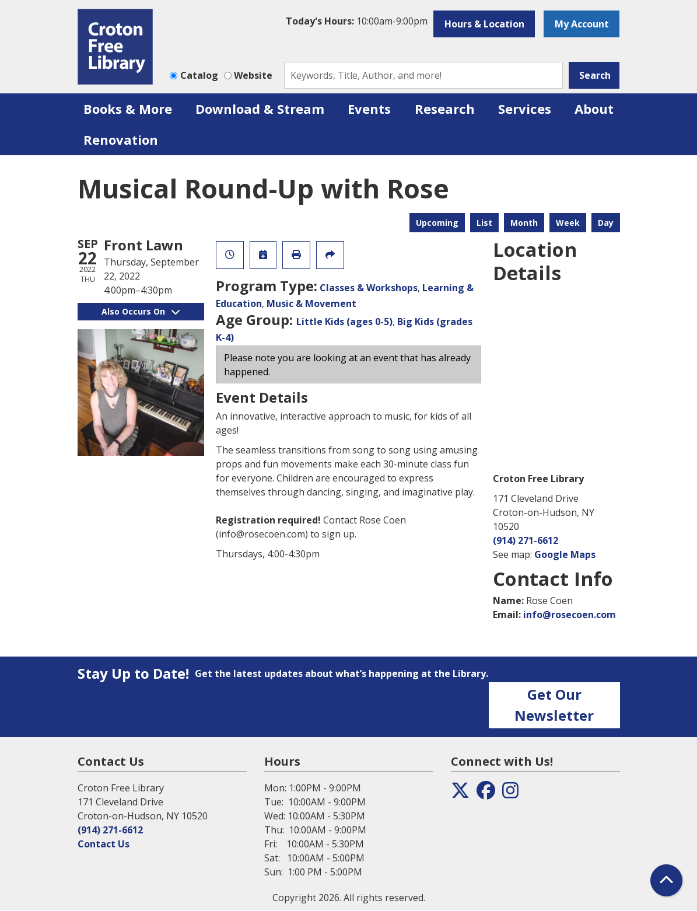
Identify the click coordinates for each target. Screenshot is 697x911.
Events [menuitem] (369, 108)
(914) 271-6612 (525, 540)
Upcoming (437, 222)
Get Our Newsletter (554, 705)
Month (524, 222)
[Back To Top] (666, 880)
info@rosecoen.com (569, 614)
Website (253, 75)
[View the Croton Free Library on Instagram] (510, 793)
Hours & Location (484, 24)
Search (595, 75)
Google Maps (565, 554)
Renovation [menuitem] (120, 139)
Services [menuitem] (524, 108)
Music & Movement (311, 303)
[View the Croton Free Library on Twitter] (460, 793)
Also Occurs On (140, 311)
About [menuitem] (594, 108)
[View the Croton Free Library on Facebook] (486, 793)
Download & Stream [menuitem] (259, 108)
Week (568, 222)
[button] (357, 21)
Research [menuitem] (445, 108)
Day (606, 222)
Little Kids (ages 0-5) (344, 321)
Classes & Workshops (369, 287)
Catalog (199, 75)
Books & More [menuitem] (127, 108)
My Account (582, 24)
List (484, 222)
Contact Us (103, 843)
